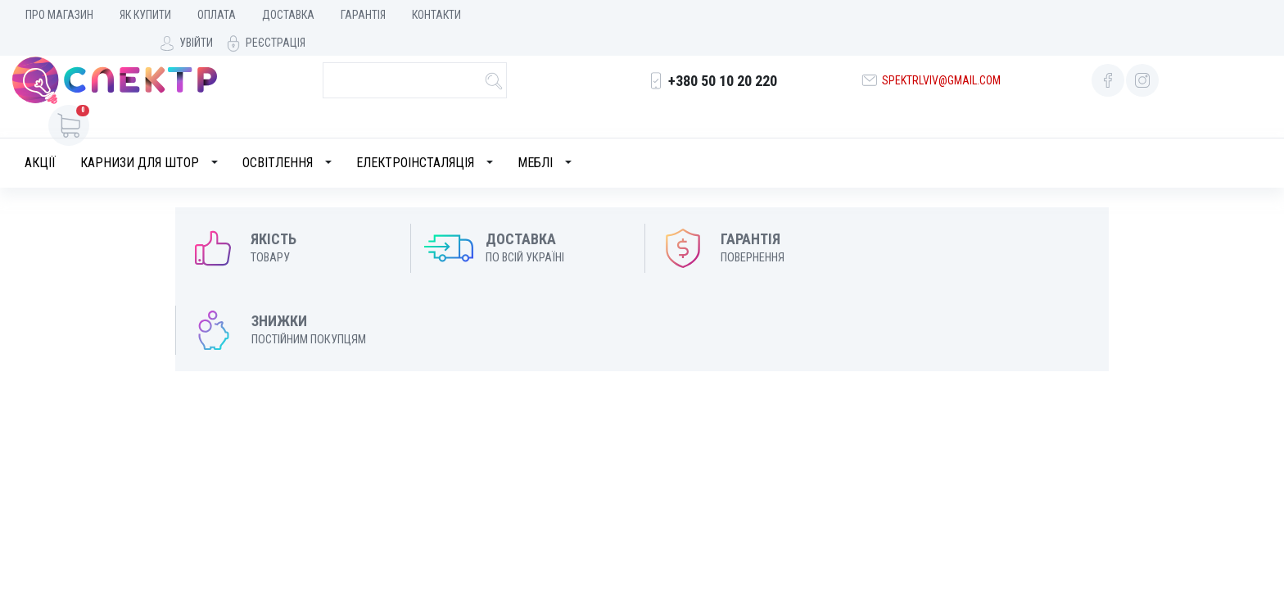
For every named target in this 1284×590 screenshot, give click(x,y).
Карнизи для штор (139, 137)
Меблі (535, 137)
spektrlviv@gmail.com (939, 71)
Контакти (436, 14)
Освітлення (277, 137)
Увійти (1154, 14)
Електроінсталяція (415, 137)
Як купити (145, 14)
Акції (40, 137)
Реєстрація (1234, 14)
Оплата (216, 14)
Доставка (288, 14)
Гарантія (363, 14)
